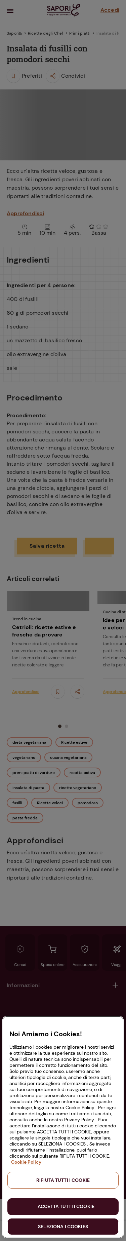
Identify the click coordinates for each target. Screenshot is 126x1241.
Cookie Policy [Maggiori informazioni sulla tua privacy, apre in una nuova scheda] (26, 1162)
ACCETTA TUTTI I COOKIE (66, 1206)
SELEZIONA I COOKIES (63, 1227)
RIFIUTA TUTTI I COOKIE (63, 1180)
